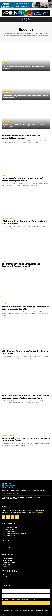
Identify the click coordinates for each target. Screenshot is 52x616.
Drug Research (7, 121)
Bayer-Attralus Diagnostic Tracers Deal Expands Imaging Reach (22, 179)
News (4, 63)
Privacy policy (36, 599)
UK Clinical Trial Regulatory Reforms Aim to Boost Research (25, 222)
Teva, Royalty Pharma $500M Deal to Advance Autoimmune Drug (26, 439)
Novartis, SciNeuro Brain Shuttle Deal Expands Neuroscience (21, 136)
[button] (2, 19)
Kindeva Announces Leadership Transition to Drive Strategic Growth (25, 307)
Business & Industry (8, 133)
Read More (41, 512)
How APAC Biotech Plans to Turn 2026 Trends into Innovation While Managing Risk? (25, 396)
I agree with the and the (21, 599)
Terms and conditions (20, 599)
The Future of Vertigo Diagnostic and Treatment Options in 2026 (21, 264)
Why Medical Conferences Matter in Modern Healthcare (25, 352)
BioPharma (5, 393)
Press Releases (7, 92)
